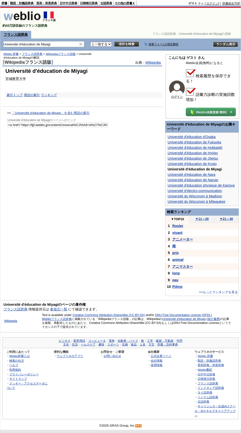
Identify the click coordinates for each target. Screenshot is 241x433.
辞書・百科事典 (167, 344)
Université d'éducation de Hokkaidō (195, 148)
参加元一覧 (58, 309)
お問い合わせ (112, 355)
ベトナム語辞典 (208, 397)
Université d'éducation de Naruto (193, 180)
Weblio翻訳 (205, 369)
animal (178, 260)
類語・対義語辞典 (22, 3)
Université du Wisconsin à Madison (195, 196)
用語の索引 (32, 95)
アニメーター (182, 239)
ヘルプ (13, 365)
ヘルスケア (88, 344)
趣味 (101, 344)
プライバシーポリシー (24, 374)
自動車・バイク (128, 340)
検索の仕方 (16, 360)
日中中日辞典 (68, 3)
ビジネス (64, 340)
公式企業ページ (161, 355)
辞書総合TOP (231, 3)
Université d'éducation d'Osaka (192, 137)
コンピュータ (97, 340)
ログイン (212, 3)
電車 (112, 340)
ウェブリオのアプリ (70, 355)
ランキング (49, 95)
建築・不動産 (165, 340)
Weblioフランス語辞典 (57, 319)
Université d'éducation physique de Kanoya (201, 185)
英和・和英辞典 (46, 3)
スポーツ (113, 344)
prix (175, 253)
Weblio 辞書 (11, 53)
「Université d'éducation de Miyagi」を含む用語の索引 (51, 113)
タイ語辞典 (205, 392)
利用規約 (15, 369)
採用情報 (156, 365)
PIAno (177, 287)
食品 (134, 344)
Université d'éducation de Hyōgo (193, 153)
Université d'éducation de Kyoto (192, 164)
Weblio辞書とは (19, 355)
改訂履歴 (213, 319)
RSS (139, 425)
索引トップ (15, 95)
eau (175, 280)
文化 (66, 344)
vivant (177, 233)
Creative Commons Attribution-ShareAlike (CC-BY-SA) (108, 315)
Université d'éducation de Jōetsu (193, 158)
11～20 (202, 219)
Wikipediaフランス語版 (61, 53)
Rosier (177, 226)
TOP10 (177, 219)
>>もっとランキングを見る (218, 292)
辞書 (4, 3)
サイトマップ (18, 378)
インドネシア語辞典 (211, 387)
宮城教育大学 (15, 79)
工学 (150, 340)
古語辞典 (106, 3)
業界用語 (79, 340)
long (176, 273)
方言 (151, 344)
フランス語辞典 (16, 35)
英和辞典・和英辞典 (211, 365)
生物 (125, 344)
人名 (143, 344)
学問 (179, 340)
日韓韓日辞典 (89, 3)
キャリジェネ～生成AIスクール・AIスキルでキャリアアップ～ (215, 411)
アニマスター (182, 266)
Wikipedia (153, 62)
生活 (75, 344)
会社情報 (156, 360)
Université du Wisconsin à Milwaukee (196, 202)
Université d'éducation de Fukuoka (194, 142)
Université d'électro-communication (195, 191)
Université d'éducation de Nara (191, 175)
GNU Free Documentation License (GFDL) (183, 315)
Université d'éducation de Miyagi (184, 319)
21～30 (226, 219)
